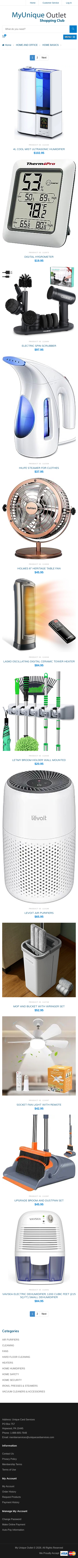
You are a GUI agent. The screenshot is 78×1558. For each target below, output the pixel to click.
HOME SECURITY (12, 1380)
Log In (69, 3)
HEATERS (7, 1363)
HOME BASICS (50, 45)
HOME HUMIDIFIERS (13, 1368)
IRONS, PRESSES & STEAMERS (20, 1386)
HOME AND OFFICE (27, 45)
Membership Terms (12, 1464)
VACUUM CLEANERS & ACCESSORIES (23, 1391)
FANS (5, 1351)
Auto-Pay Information (13, 1530)
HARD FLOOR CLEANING (16, 1357)
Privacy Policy (9, 1459)
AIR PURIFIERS (10, 1339)
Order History (9, 1491)
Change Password (11, 1519)
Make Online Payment (13, 1524)
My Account (8, 1486)
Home (32, 3)
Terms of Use (9, 1469)
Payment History (10, 1502)
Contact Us (8, 1453)
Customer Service (51, 3)
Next (44, 57)
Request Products (11, 1497)
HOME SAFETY (10, 1374)
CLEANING (8, 1345)
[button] (70, 37)
